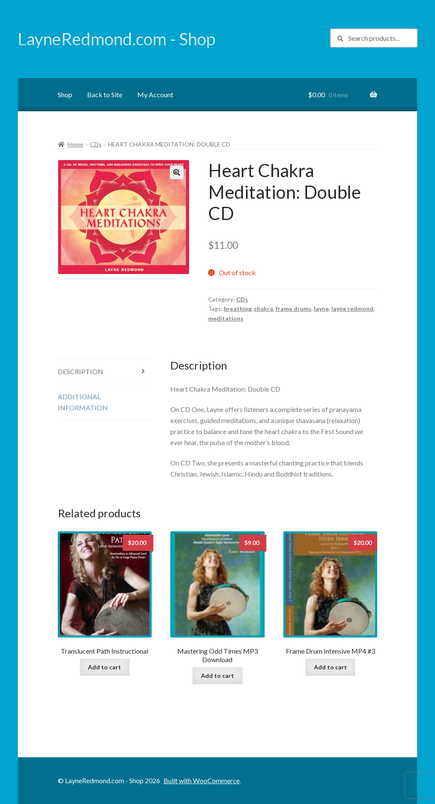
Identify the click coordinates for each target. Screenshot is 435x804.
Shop (65, 94)
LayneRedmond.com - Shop (116, 39)
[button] (177, 172)
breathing (237, 308)
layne (321, 308)
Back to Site (104, 94)
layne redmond (352, 308)
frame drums (293, 308)
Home (75, 144)
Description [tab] (80, 371)
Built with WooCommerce (202, 780)
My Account (155, 94)
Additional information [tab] (83, 402)
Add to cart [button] (104, 667)
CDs (96, 144)
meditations (225, 318)
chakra (263, 308)
